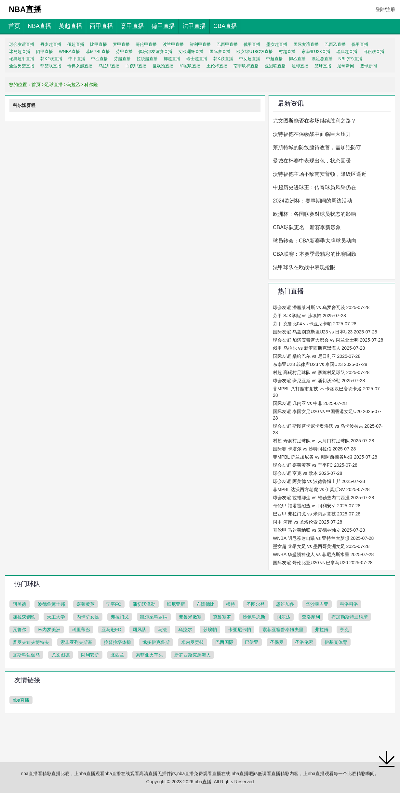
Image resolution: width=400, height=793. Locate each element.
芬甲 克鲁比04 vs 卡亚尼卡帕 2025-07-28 (314, 323)
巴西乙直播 (335, 44)
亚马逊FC (111, 629)
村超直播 (287, 51)
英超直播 (70, 26)
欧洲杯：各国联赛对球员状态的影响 (314, 214)
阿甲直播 (44, 51)
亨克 (344, 629)
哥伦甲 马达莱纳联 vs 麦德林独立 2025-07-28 (319, 530)
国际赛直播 (220, 51)
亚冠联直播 (275, 65)
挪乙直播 (297, 58)
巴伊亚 (252, 642)
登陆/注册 (385, 9)
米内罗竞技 (192, 642)
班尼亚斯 (176, 604)
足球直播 (300, 65)
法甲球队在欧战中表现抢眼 (304, 267)
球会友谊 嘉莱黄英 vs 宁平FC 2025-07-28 (315, 465)
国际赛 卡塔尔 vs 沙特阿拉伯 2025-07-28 (314, 448)
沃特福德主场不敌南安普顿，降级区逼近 (320, 174)
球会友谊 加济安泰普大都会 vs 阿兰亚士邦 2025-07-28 (328, 340)
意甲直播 (132, 26)
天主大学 (56, 616)
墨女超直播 (276, 44)
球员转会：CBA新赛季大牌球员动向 (314, 240)
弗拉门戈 (120, 616)
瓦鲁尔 (19, 629)
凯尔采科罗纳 (153, 616)
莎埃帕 (210, 629)
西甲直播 (101, 26)
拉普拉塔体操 (117, 642)
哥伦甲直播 (146, 44)
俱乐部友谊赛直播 (155, 51)
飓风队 (139, 629)
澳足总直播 (322, 58)
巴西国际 (224, 642)
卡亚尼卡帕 (239, 629)
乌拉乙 (73, 84)
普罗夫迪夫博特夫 (31, 642)
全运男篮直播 (21, 65)
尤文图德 (60, 654)
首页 (14, 26)
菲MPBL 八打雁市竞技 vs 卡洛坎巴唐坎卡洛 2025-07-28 (327, 392)
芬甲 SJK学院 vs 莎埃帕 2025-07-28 (309, 315)
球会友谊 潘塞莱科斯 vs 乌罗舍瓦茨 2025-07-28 (321, 307)
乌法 (162, 629)
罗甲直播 (121, 44)
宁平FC (113, 604)
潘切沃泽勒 (144, 604)
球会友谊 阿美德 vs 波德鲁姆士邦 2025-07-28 (319, 481)
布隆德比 (205, 604)
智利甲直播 (200, 44)
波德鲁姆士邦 (51, 604)
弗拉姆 (321, 629)
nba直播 (21, 700)
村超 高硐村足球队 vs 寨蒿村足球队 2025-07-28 (321, 372)
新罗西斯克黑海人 (192, 654)
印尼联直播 (190, 65)
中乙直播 (99, 58)
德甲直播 (163, 26)
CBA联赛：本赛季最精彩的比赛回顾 (314, 254)
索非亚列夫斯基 (76, 642)
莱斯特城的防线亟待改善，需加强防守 (317, 147)
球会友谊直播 (21, 44)
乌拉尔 (185, 629)
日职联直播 (373, 51)
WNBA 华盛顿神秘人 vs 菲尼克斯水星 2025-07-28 (323, 554)
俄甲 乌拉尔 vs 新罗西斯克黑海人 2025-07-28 (319, 348)
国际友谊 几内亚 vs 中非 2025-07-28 (310, 403)
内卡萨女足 (87, 616)
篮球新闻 (368, 65)
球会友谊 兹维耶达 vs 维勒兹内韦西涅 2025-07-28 (323, 497)
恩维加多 (285, 604)
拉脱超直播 (147, 58)
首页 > (38, 84)
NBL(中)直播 (350, 58)
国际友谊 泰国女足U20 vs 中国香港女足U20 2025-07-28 (327, 415)
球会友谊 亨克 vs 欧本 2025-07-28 (307, 473)
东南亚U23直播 (315, 51)
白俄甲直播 (136, 65)
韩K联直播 (223, 58)
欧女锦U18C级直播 (254, 51)
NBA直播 (39, 26)
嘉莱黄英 (85, 604)
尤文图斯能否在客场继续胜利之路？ (314, 121)
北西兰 (117, 654)
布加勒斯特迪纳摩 (349, 616)
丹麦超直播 (50, 44)
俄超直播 (75, 44)
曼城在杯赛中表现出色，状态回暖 (312, 160)
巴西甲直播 (227, 44)
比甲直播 (98, 44)
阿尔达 (283, 616)
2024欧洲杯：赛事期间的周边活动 (312, 200)
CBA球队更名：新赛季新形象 (307, 227)
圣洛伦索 (304, 642)
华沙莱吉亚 (317, 604)
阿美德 (19, 604)
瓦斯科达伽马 (26, 654)
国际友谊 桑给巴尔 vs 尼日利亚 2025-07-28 (316, 356)
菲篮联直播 (50, 65)
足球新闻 (345, 65)
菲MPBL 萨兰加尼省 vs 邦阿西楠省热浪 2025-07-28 (325, 457)
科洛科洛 (349, 604)
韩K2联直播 (51, 58)
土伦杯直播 (217, 65)
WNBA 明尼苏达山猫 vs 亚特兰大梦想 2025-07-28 (323, 538)
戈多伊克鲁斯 (156, 642)
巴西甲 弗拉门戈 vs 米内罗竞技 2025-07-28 (316, 513)
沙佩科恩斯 (254, 616)
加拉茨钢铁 (24, 616)
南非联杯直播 (246, 65)
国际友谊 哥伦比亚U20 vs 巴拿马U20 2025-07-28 (323, 562)
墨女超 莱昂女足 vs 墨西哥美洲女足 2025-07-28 (321, 546)
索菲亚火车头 (149, 654)
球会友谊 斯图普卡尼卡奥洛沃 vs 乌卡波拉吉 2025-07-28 (328, 429)
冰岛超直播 (19, 51)
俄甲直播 (252, 44)
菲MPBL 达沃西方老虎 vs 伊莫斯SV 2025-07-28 (321, 489)
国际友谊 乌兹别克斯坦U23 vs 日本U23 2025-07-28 (325, 331)
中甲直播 (76, 58)
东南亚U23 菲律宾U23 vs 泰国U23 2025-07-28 (320, 364)
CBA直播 (225, 26)
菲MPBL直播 (98, 51)
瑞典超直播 (346, 51)
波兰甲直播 (173, 44)
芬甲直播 (124, 51)
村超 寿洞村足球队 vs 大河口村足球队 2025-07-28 (323, 440)
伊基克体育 (336, 642)
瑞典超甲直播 (21, 58)
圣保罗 (277, 642)
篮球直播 (322, 65)
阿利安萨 (90, 654)
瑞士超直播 (196, 58)
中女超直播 (249, 58)
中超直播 (274, 58)
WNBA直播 (69, 51)
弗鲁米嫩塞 (190, 616)
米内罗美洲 (49, 629)
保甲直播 (360, 44)
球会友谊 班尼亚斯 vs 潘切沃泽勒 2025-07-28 (319, 380)
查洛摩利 (311, 616)
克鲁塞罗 (222, 616)
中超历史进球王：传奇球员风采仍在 (314, 187)
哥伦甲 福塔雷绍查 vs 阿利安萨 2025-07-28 (316, 505)
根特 (230, 604)
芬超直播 (122, 58)
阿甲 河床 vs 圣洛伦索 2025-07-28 (307, 522)
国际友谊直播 (306, 44)
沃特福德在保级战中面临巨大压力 (312, 134)
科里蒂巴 (81, 629)
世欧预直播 (163, 65)
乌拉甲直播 (109, 65)
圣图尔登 (256, 604)
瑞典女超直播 (80, 65)
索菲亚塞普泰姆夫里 (282, 629)
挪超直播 (172, 58)
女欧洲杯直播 (191, 51)
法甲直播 (194, 26)
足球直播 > (56, 84)
